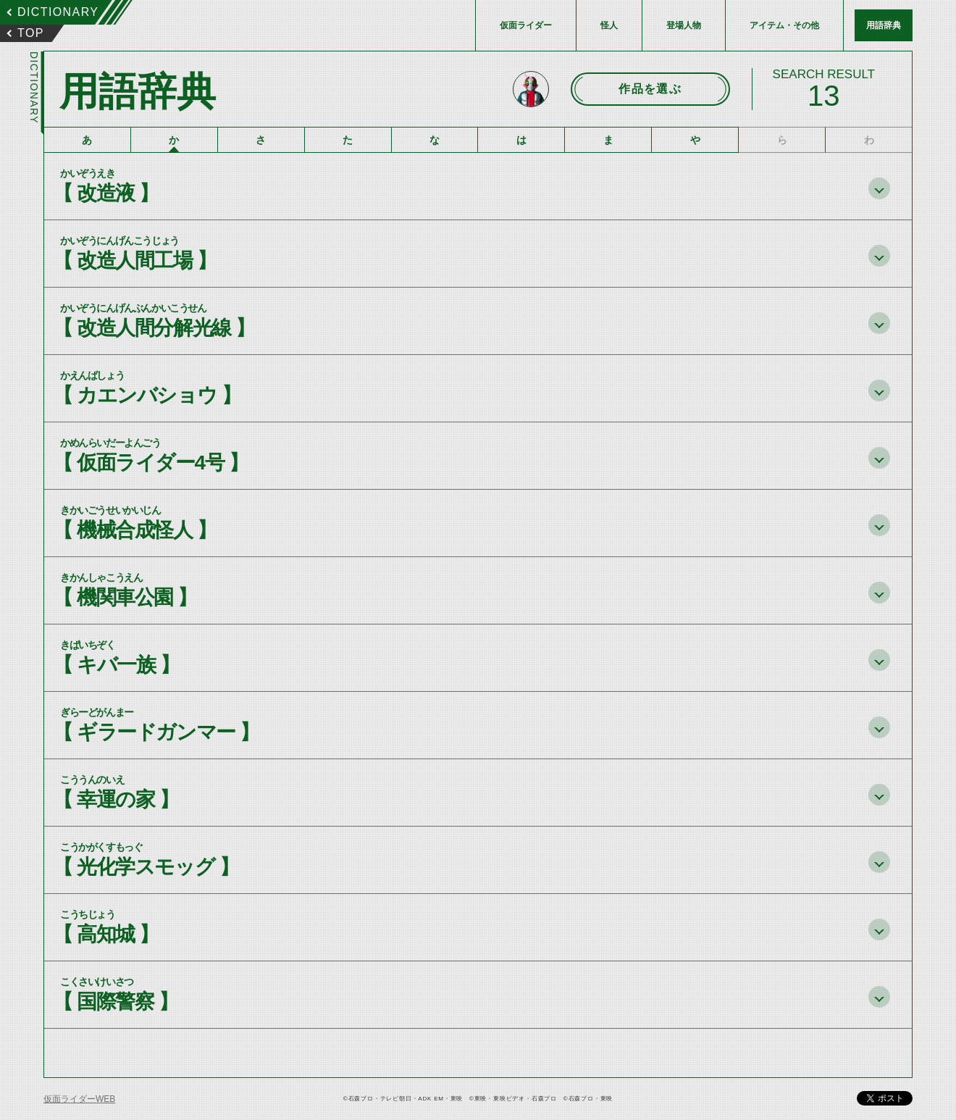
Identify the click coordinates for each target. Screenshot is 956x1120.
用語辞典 (883, 25)
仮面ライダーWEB (79, 1099)
